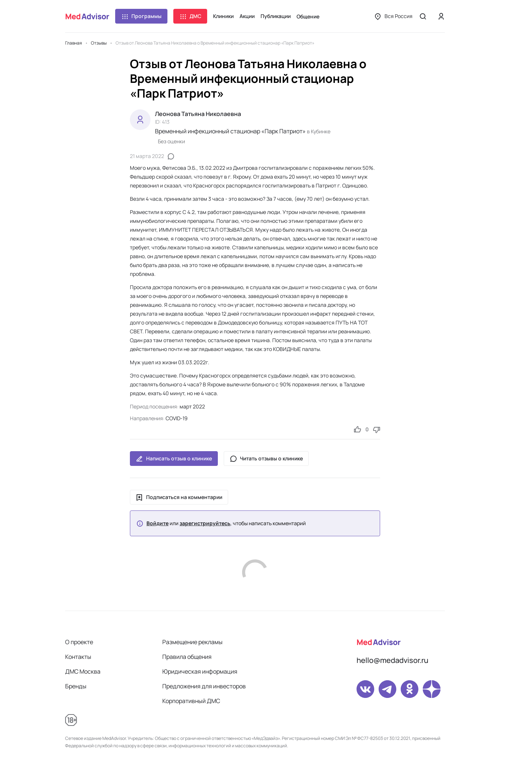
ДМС (190, 16)
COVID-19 (177, 418)
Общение (308, 16)
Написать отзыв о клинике (174, 458)
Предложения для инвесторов (204, 686)
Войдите (157, 523)
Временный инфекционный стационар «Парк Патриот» (230, 131)
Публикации (276, 16)
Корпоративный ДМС (191, 701)
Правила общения (187, 657)
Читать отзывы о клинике (266, 458)
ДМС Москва (82, 671)
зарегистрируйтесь (205, 523)
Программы (141, 16)
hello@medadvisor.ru (392, 660)
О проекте (79, 642)
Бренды (75, 686)
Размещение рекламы (192, 642)
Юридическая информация (199, 671)
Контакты (78, 657)
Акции (247, 16)
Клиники (223, 16)
